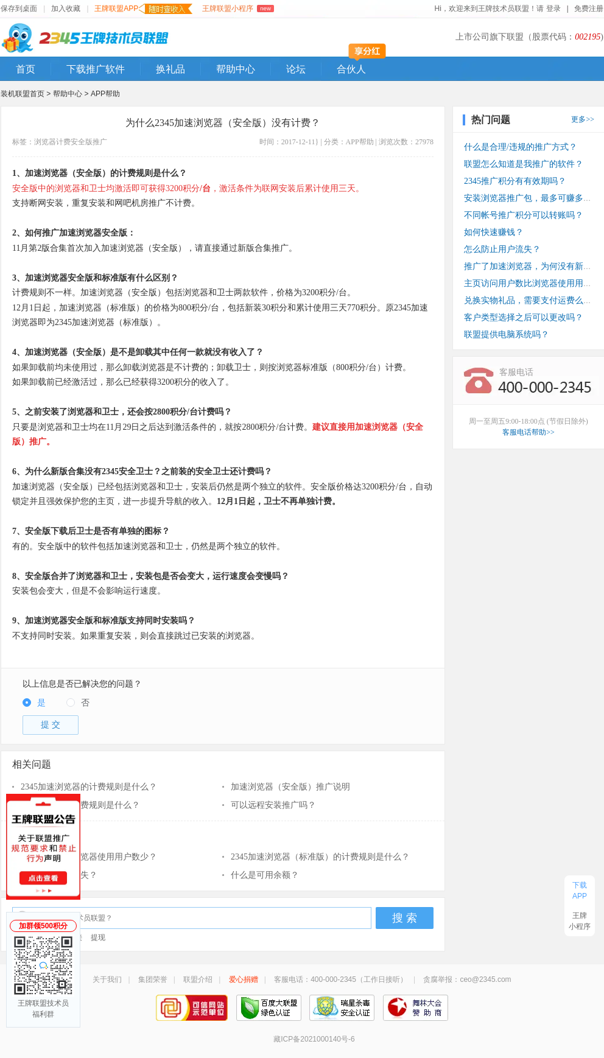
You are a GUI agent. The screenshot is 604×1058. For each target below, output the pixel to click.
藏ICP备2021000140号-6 (313, 1039)
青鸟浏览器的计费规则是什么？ (80, 805)
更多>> (582, 119)
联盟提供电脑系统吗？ (506, 334)
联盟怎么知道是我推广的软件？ (523, 164)
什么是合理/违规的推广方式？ (520, 147)
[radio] (34, 703)
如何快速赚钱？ (494, 232)
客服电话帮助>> (528, 432)
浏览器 (45, 142)
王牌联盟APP (143, 9)
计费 (63, 142)
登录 (553, 8)
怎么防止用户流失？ (59, 875)
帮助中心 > (72, 93)
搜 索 (404, 918)
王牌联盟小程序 (237, 8)
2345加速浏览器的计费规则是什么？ (89, 786)
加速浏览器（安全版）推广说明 (290, 786)
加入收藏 (65, 8)
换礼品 (170, 69)
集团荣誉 (152, 979)
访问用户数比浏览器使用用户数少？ (89, 856)
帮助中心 (235, 69)
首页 (25, 69)
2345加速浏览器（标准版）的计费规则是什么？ (320, 856)
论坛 (296, 69)
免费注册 (588, 8)
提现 (98, 937)
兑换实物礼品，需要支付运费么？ (528, 300)
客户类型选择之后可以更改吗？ (523, 317)
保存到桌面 (19, 8)
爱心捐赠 (243, 979)
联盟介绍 (197, 979)
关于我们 (107, 979)
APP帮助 (105, 93)
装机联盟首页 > (26, 93)
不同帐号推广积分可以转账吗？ (523, 215)
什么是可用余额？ (265, 875)
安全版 (82, 142)
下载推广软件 (95, 69)
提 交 (50, 724)
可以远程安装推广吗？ (273, 805)
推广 (100, 142)
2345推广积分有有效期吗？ (515, 181)
